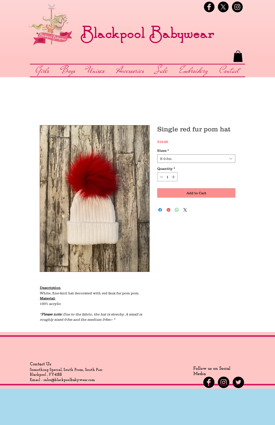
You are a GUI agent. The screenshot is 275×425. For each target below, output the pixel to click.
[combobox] (196, 158)
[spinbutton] (167, 177)
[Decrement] (161, 177)
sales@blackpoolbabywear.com (69, 380)
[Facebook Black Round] (209, 7)
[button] (238, 56)
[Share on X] (185, 209)
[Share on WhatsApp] (176, 209)
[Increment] (174, 177)
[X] (223, 7)
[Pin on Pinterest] (168, 209)
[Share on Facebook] (160, 209)
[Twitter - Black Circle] (238, 382)
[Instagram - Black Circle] (237, 7)
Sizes (163, 150)
